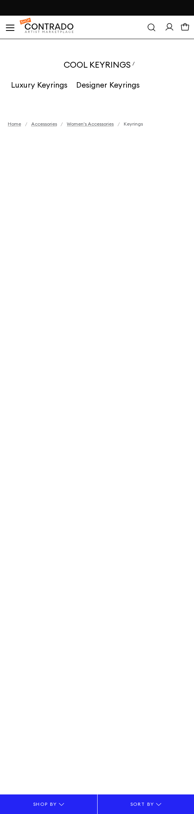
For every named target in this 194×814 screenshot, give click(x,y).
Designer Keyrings (108, 85)
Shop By (48, 804)
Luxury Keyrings (39, 85)
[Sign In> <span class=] (169, 28)
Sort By (145, 804)
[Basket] (185, 29)
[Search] (151, 27)
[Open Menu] (10, 27)
